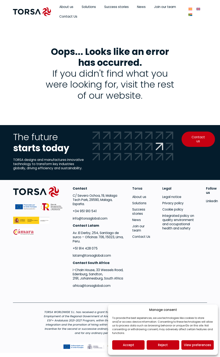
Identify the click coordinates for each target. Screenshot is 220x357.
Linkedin (206, 201)
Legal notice (171, 197)
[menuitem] (190, 9)
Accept (128, 345)
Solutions (89, 7)
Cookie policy (172, 209)
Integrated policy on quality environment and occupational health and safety (178, 222)
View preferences (197, 345)
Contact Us (68, 16)
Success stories (116, 7)
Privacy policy (173, 203)
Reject (163, 345)
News (141, 7)
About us (66, 7)
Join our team (165, 7)
